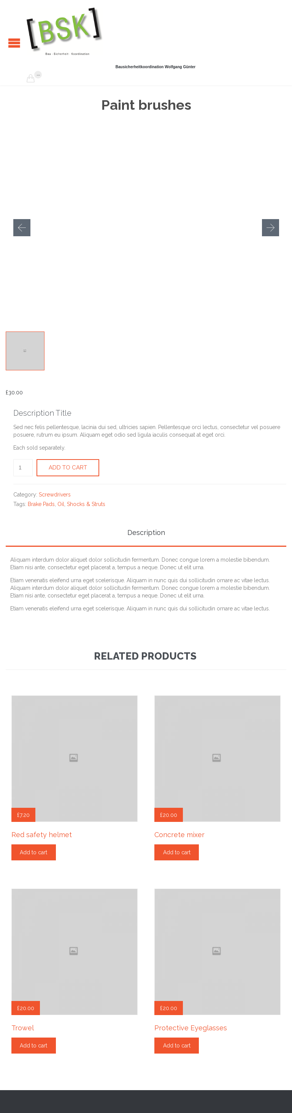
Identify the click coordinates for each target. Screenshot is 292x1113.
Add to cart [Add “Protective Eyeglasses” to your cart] (176, 1046)
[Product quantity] (23, 467)
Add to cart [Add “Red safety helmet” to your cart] (33, 852)
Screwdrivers (55, 495)
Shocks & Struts (86, 504)
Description (146, 532)
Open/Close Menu (14, 43)
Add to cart (68, 467)
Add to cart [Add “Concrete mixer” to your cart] (176, 852)
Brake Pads (41, 504)
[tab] (146, 533)
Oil (60, 504)
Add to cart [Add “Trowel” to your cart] (33, 1046)
